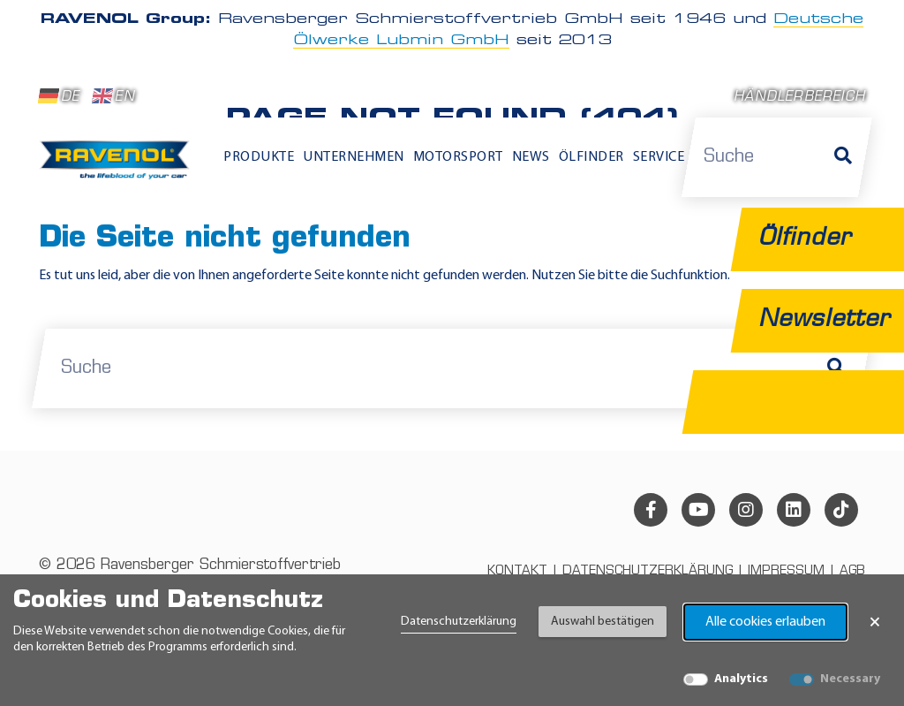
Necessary (850, 679)
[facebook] (650, 510)
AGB (852, 571)
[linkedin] (793, 510)
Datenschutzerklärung (458, 621)
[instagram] (746, 510)
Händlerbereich (799, 97)
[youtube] (698, 510)
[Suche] (843, 157)
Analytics (741, 679)
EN (113, 96)
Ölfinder (591, 157)
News (531, 157)
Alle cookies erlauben (765, 622)
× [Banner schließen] (875, 622)
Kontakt (517, 571)
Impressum (786, 571)
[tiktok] (841, 510)
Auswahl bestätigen (602, 621)
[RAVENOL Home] (118, 165)
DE (59, 96)
